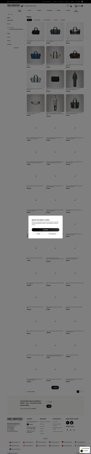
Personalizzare (52, 233)
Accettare (45, 229)
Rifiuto (38, 233)
